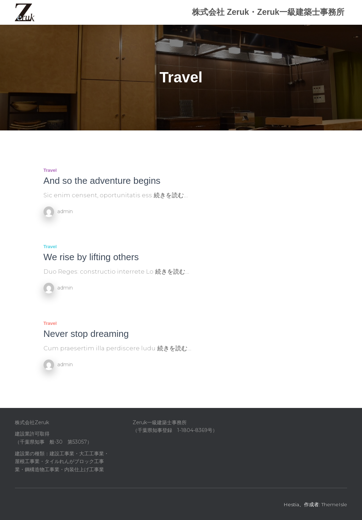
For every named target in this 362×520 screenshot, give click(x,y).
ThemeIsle (334, 504)
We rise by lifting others (91, 257)
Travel (50, 170)
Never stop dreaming (86, 333)
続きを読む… (171, 195)
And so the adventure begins (101, 180)
